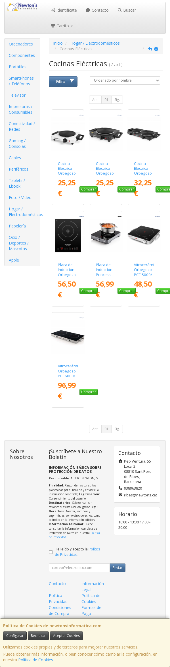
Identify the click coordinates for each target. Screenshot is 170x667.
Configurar (15, 635)
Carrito (62, 25)
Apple (14, 260)
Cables (15, 157)
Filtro (65, 81)
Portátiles (17, 66)
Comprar (88, 392)
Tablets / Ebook (17, 183)
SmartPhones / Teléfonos (21, 80)
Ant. (95, 99)
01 (106, 99)
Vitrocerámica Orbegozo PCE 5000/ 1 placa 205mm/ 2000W (146, 277)
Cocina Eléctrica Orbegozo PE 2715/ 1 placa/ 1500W (67, 175)
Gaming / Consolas (17, 143)
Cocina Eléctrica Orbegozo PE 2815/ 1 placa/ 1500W (105, 175)
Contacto (97, 10)
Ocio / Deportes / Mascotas (19, 243)
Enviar (117, 567)
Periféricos (18, 169)
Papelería (17, 226)
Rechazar (38, 635)
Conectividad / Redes (22, 126)
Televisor (17, 95)
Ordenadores (21, 44)
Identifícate (64, 10)
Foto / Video (20, 197)
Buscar (126, 10)
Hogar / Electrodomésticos (24, 211)
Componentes (22, 55)
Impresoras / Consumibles (20, 109)
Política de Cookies (35, 659)
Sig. (117, 99)
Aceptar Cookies (66, 635)
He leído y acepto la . (77, 552)
